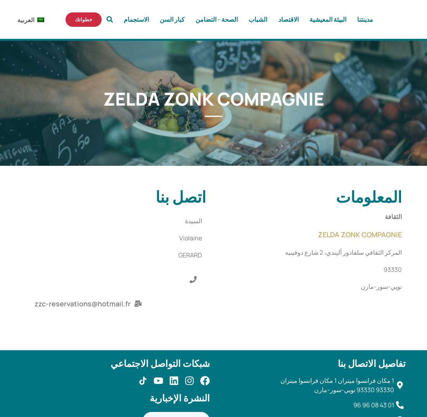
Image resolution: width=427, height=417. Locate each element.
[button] (110, 19)
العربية (34, 20)
